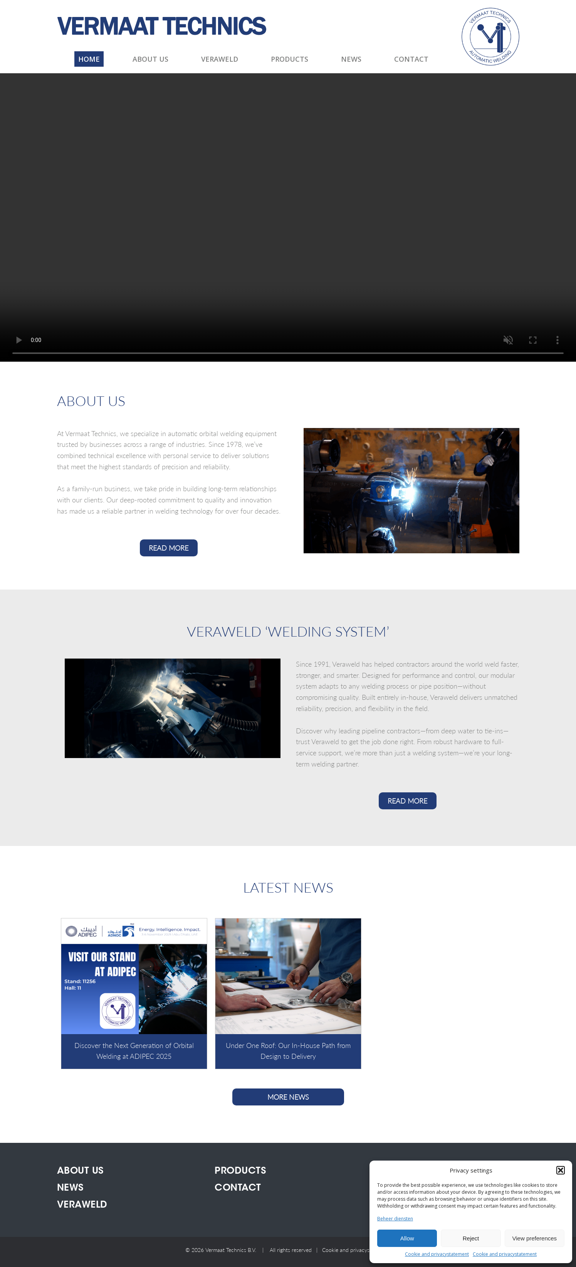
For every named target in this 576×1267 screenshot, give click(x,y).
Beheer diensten (395, 1218)
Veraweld (219, 59)
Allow (407, 1238)
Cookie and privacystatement (437, 1254)
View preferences (534, 1238)
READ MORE (168, 548)
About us (150, 59)
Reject (471, 1238)
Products (289, 59)
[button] (560, 1170)
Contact (411, 59)
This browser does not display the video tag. (288, 217)
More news (288, 1097)
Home (89, 59)
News (351, 59)
